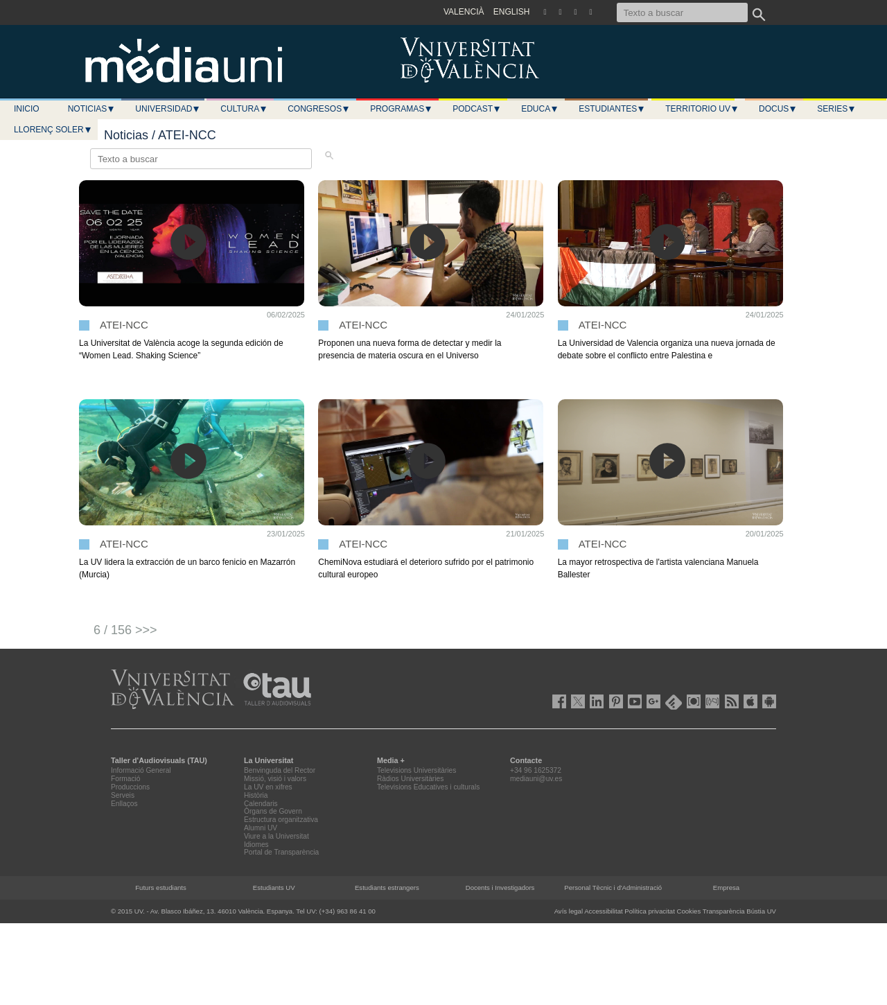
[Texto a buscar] (682, 12)
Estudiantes (612, 108)
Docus (778, 108)
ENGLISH (511, 12)
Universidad (167, 108)
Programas (401, 108)
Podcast (477, 108)
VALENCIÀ (464, 12)
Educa (540, 108)
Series (836, 108)
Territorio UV (702, 108)
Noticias (92, 108)
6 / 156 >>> (125, 630)
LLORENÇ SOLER (53, 129)
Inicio (26, 109)
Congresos (319, 108)
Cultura (243, 108)
